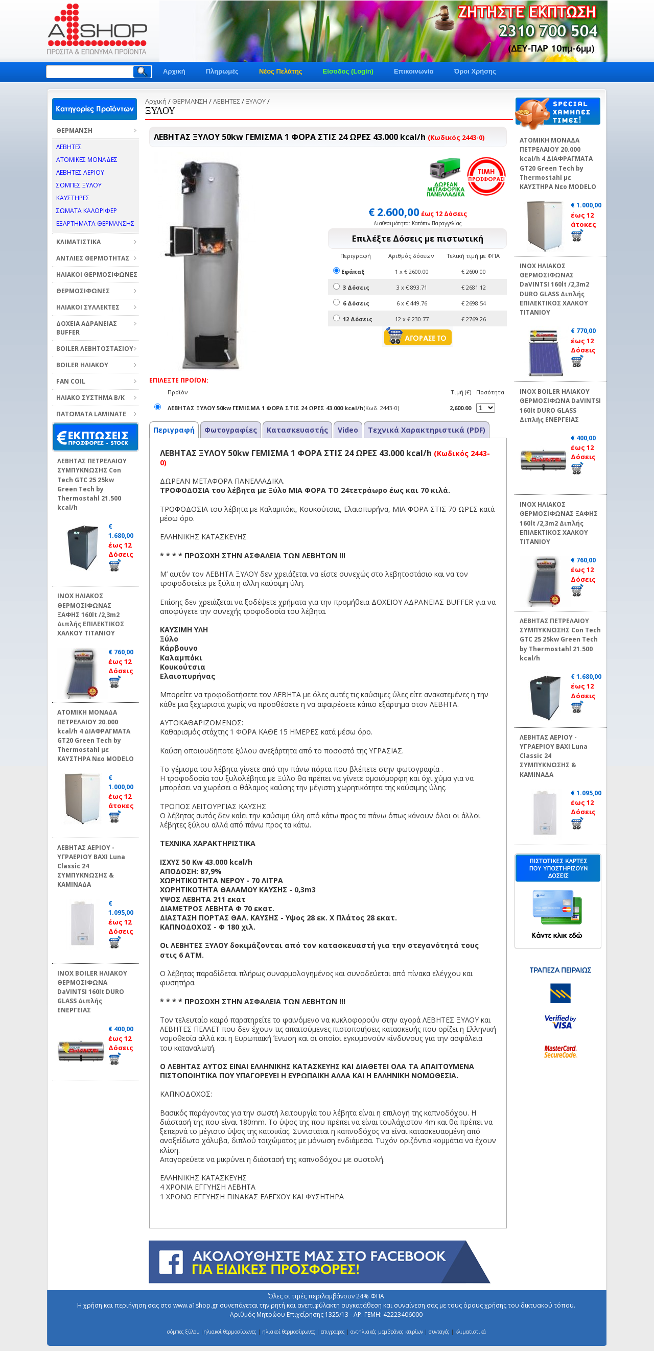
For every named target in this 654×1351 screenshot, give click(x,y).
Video (348, 430)
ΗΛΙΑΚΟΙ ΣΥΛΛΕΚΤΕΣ (88, 307)
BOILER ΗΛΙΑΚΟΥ (82, 365)
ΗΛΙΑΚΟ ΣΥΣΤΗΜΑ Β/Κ (90, 397)
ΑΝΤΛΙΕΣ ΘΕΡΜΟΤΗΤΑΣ (92, 258)
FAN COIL (70, 381)
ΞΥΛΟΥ (256, 101)
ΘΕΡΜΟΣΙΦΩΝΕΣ (83, 291)
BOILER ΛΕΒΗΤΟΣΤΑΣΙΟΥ (94, 348)
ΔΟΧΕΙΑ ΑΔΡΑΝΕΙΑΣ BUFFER (86, 328)
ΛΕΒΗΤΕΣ (226, 101)
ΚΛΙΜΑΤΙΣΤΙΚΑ (78, 242)
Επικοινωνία (414, 71)
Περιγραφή (174, 430)
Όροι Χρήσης (475, 71)
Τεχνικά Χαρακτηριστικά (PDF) (426, 430)
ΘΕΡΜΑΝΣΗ (74, 130)
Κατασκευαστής (297, 430)
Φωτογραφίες (230, 430)
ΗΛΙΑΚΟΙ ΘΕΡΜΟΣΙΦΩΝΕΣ (96, 274)
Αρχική (174, 71)
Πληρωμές (222, 71)
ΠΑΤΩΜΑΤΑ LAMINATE (91, 414)
